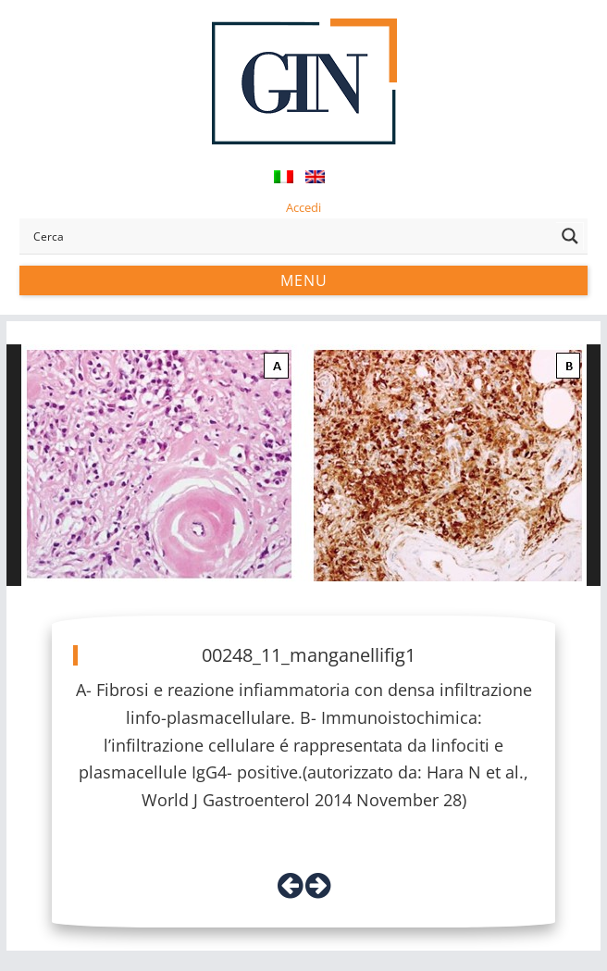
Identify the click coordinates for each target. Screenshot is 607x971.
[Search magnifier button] (570, 236)
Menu (304, 280)
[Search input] (290, 236)
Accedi (303, 207)
